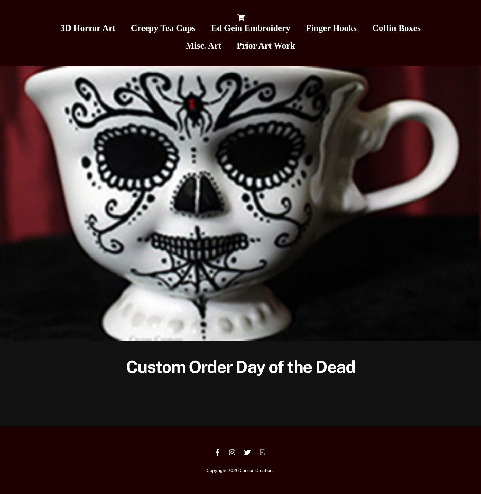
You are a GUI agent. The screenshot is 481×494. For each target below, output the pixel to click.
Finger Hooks (331, 28)
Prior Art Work (266, 46)
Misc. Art (203, 46)
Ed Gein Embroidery (251, 28)
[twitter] (247, 451)
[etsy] (262, 451)
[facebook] (217, 451)
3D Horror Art (87, 28)
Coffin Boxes (396, 28)
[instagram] (232, 451)
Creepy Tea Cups (163, 28)
